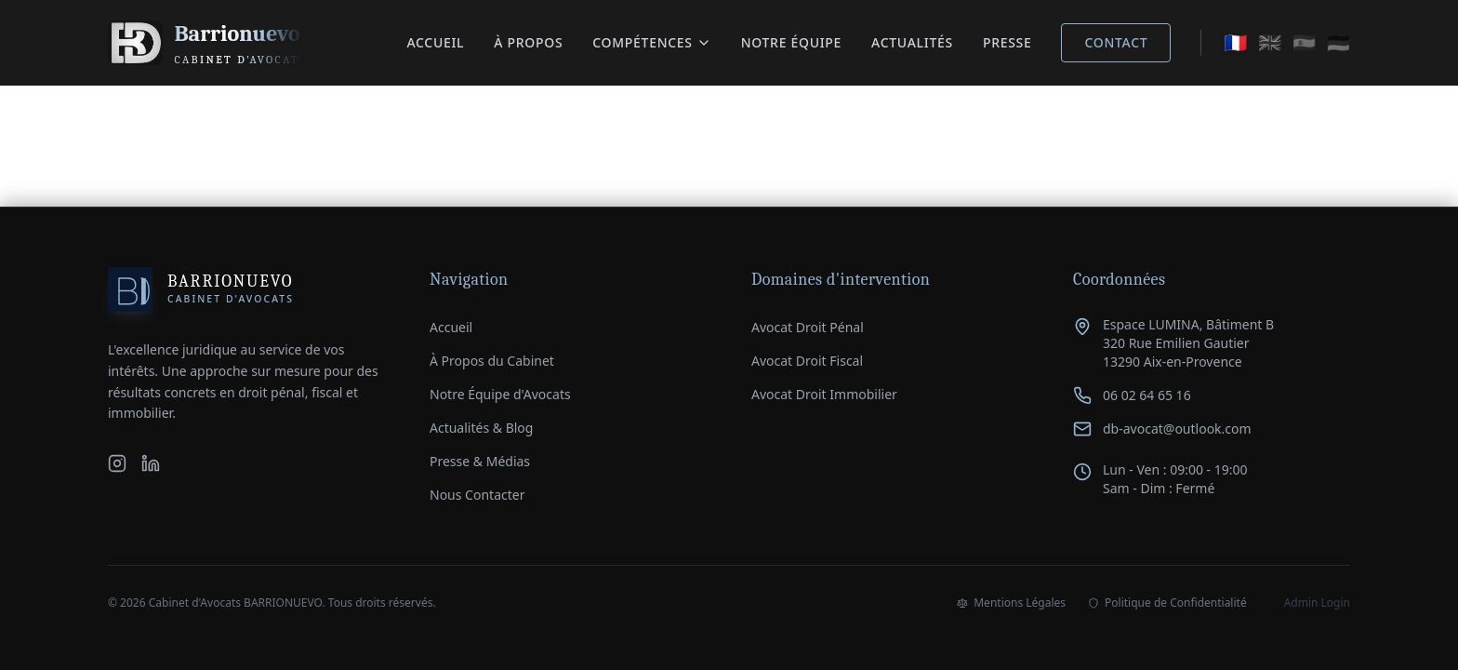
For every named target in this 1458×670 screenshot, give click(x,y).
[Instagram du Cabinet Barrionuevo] (117, 463)
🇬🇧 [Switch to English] (1269, 42)
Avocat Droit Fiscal (807, 360)
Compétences (651, 42)
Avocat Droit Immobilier (824, 394)
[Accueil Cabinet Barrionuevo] (201, 289)
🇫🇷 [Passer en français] (1235, 42)
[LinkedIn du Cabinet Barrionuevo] (150, 463)
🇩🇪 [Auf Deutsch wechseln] (1338, 42)
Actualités (912, 42)
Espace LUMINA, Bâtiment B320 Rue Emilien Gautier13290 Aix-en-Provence (1188, 342)
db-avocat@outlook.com (1177, 428)
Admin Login (1317, 603)
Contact (1115, 42)
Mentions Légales (1011, 603)
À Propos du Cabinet (492, 360)
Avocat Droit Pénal (807, 327)
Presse (1007, 42)
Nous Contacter (477, 494)
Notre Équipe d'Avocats (500, 394)
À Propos (528, 42)
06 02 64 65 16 (1147, 395)
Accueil (435, 42)
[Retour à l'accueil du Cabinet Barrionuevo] (207, 43)
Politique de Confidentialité (1167, 603)
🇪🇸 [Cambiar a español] (1304, 42)
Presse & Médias (480, 461)
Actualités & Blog (481, 427)
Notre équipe (791, 42)
